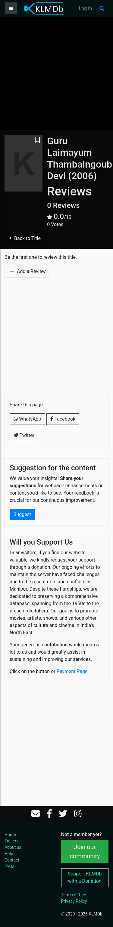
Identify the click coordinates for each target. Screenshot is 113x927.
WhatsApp (27, 419)
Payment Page (72, 671)
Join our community (85, 851)
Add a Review (27, 271)
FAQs (9, 866)
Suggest (22, 514)
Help (9, 853)
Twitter (24, 435)
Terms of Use (73, 894)
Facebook (62, 419)
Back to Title (24, 238)
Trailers (11, 841)
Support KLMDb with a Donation (85, 877)
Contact (12, 860)
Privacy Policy (74, 901)
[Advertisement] (56, 73)
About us (13, 847)
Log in (85, 8)
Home (10, 834)
